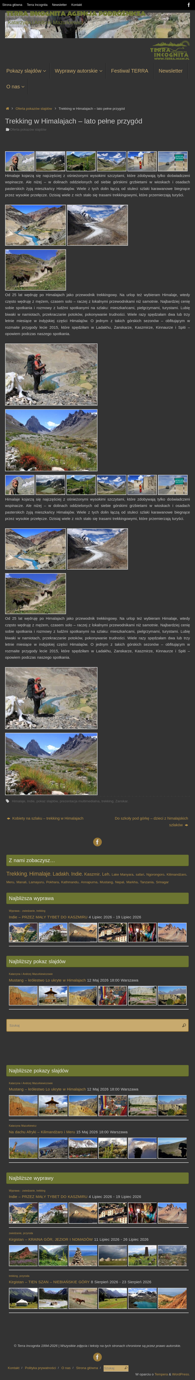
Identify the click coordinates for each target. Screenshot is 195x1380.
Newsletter (61, 5)
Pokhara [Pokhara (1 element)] (52, 882)
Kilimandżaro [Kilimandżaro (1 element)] (176, 874)
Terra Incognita (38, 5)
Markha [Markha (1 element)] (132, 882)
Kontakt (78, 5)
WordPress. (181, 1374)
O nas (66, 1368)
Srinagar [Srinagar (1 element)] (162, 882)
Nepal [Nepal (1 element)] (119, 882)
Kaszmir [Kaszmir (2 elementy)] (92, 874)
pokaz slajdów (47, 801)
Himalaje (18, 801)
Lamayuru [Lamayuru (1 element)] (36, 882)
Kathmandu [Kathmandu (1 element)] (69, 882)
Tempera (161, 1374)
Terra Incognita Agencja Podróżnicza (75, 13)
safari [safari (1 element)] (140, 874)
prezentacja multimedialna (80, 801)
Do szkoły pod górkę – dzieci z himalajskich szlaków (151, 821)
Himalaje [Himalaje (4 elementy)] (39, 874)
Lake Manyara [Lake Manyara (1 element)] (122, 874)
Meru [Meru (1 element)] (10, 882)
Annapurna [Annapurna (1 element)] (89, 882)
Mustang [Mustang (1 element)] (106, 882)
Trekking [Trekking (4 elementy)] (16, 874)
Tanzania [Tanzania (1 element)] (146, 882)
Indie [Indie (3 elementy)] (76, 874)
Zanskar (121, 801)
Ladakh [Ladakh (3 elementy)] (61, 874)
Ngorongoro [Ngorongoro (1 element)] (155, 874)
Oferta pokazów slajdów (34, 109)
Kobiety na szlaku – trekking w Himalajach (45, 818)
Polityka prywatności (40, 1368)
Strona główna (12, 5)
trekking (107, 801)
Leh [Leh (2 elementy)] (105, 874)
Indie (31, 801)
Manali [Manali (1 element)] (21, 882)
